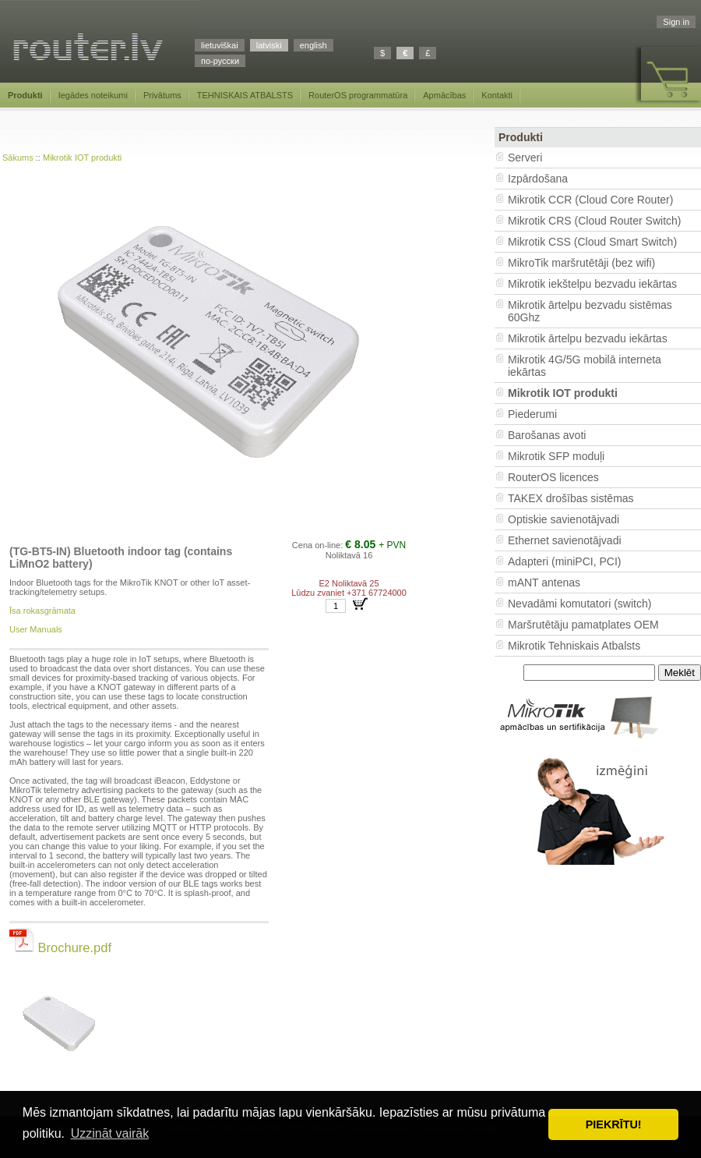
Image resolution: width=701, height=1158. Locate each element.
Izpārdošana (538, 178)
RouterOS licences (553, 477)
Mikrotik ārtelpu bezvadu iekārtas (588, 338)
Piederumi (532, 414)
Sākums (17, 157)
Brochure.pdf (60, 947)
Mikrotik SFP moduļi (556, 456)
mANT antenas (544, 582)
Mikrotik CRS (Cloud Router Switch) (595, 220)
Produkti (25, 95)
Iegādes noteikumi (93, 95)
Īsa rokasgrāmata (42, 610)
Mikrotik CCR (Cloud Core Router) (590, 199)
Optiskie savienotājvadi (563, 519)
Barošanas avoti (547, 435)
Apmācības (444, 95)
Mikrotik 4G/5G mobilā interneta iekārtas (584, 365)
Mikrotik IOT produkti (82, 157)
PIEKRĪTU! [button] (614, 1124)
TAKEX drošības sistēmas (571, 498)
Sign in (676, 22)
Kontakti (497, 95)
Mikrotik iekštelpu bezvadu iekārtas (592, 284)
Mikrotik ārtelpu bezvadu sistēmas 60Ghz (590, 311)
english (313, 45)
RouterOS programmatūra (357, 95)
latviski (269, 45)
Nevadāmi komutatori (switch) (579, 603)
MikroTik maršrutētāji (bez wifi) (581, 263)
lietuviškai (219, 45)
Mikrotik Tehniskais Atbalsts (574, 645)
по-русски (220, 61)
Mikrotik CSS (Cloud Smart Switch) (592, 241)
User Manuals (35, 629)
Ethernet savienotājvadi (565, 540)
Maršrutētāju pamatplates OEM (583, 624)
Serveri (525, 157)
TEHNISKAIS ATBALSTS (245, 95)
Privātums (162, 95)
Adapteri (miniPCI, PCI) (564, 561)
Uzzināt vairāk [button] (110, 1133)
